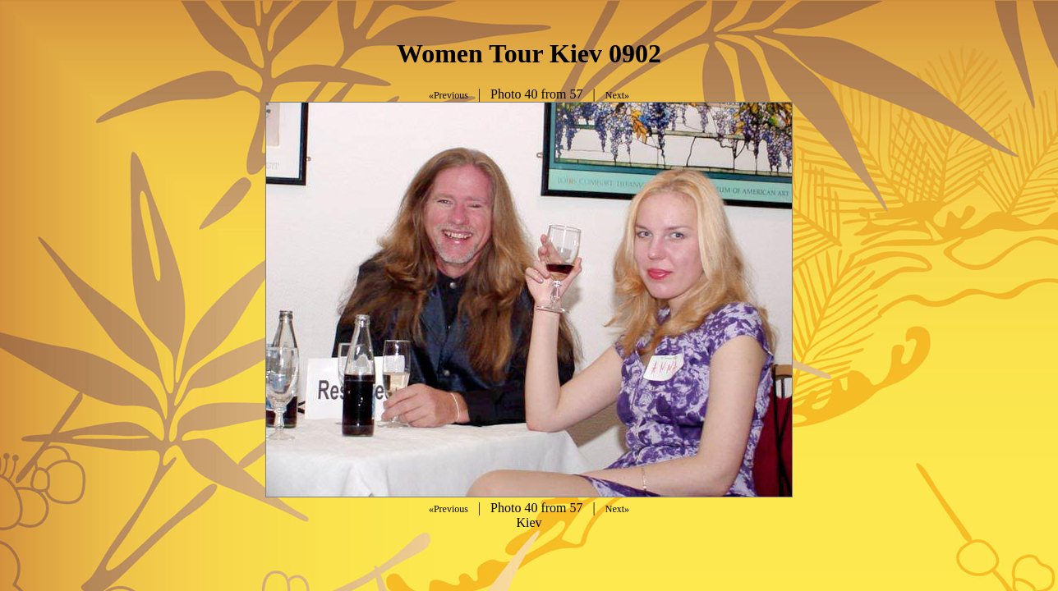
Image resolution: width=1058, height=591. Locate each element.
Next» (617, 95)
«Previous (448, 95)
